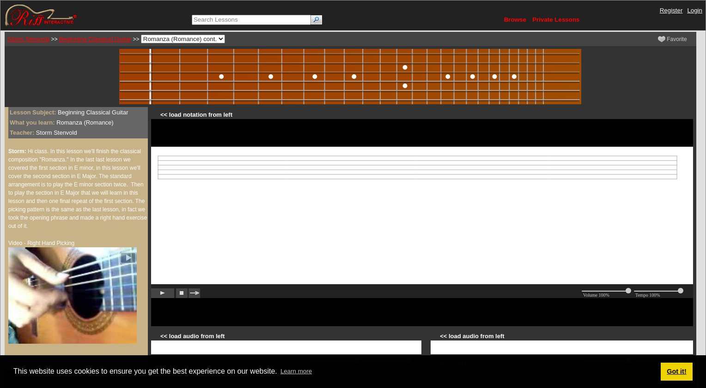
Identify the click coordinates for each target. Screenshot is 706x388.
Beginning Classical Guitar (95, 39)
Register (671, 10)
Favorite (672, 39)
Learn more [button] (296, 371)
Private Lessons (555, 19)
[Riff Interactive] (41, 15)
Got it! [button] (676, 371)
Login (694, 10)
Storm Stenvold (28, 39)
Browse (515, 19)
